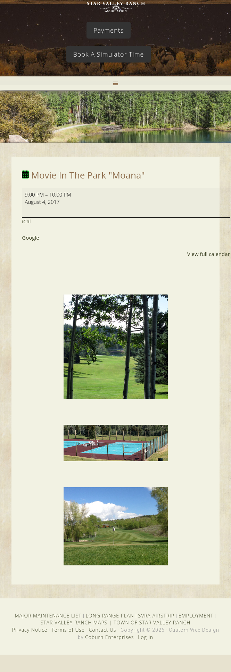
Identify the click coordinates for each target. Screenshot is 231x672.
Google (30, 237)
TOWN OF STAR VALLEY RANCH (152, 622)
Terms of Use (67, 630)
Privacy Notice (29, 630)
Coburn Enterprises (109, 637)
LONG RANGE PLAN (110, 615)
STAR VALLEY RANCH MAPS (74, 622)
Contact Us (102, 630)
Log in (145, 637)
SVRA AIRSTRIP (156, 615)
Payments (108, 30)
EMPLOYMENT (196, 615)
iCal (26, 221)
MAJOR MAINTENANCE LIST (48, 615)
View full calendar (208, 253)
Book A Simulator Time (108, 54)
